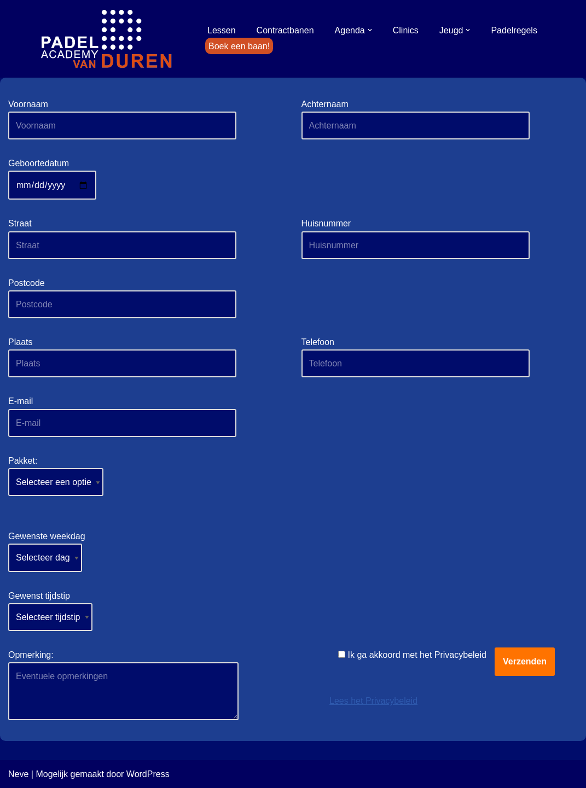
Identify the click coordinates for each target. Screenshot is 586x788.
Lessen (221, 30)
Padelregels (514, 30)
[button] (370, 30)
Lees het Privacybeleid (373, 700)
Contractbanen (285, 30)
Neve (18, 774)
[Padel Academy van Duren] (106, 39)
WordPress (148, 774)
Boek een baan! (239, 46)
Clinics (406, 30)
